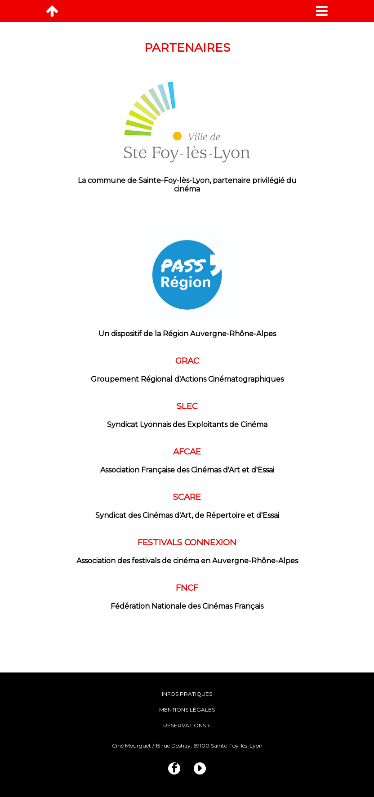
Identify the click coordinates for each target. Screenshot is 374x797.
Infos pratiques (187, 693)
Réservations (184, 725)
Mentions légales (187, 709)
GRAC (187, 361)
